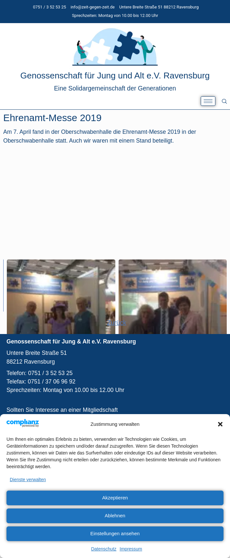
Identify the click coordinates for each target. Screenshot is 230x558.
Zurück (116, 322)
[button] (220, 424)
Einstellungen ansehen (115, 533)
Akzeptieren (115, 497)
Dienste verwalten (28, 479)
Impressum (131, 548)
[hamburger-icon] (208, 101)
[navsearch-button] (224, 101)
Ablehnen (115, 515)
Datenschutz (103, 548)
